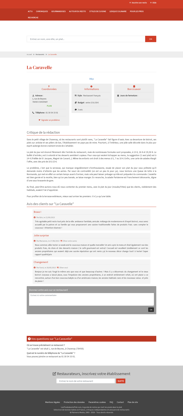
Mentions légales (52, 402)
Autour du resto (77, 11)
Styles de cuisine (97, 11)
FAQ (111, 402)
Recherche (33, 17)
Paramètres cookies (97, 402)
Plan (49, 105)
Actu (30, 11)
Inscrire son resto (139, 2)
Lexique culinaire (117, 11)
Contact (120, 402)
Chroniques (42, 11)
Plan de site (133, 402)
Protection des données (74, 402)
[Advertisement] (91, 326)
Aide (154, 2)
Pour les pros (137, 11)
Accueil (29, 54)
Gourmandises (58, 11)
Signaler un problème (50, 120)
